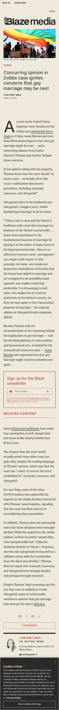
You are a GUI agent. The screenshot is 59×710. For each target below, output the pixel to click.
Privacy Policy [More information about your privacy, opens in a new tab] (14, 698)
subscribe (20, 3)
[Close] (55, 661)
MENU (52, 11)
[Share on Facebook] (20, 616)
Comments (29, 625)
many (48, 350)
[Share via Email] (32, 616)
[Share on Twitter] (26, 616)
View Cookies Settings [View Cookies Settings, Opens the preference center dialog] (29, 704)
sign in (6, 3)
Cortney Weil (12, 95)
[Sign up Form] (29, 391)
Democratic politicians (25, 428)
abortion (39, 604)
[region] (29, 683)
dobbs (7, 65)
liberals (8, 355)
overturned (38, 131)
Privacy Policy (34, 398)
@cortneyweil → (28, 655)
